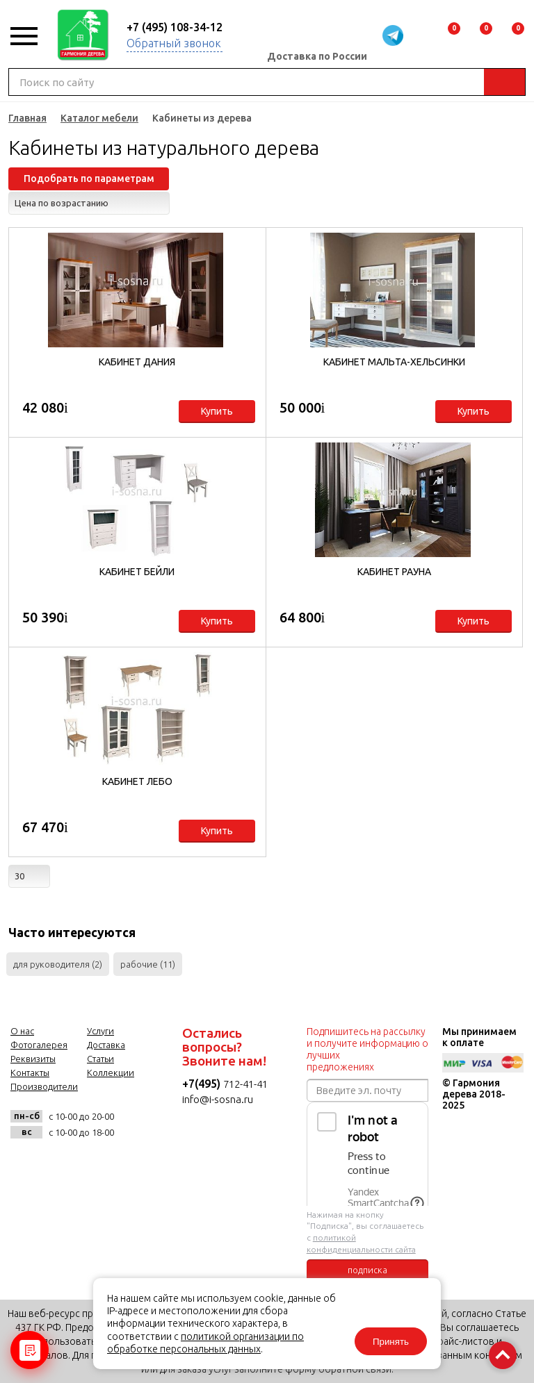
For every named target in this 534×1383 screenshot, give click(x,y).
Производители (44, 1086)
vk (24, 1163)
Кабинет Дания (137, 361)
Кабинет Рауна (394, 571)
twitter (93, 1163)
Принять (391, 1341)
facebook (58, 1163)
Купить (217, 411)
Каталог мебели (99, 118)
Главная (27, 118)
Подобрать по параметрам (89, 178)
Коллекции (110, 1072)
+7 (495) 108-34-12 (174, 27)
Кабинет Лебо (137, 781)
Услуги (100, 1031)
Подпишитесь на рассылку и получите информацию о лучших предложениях (367, 1049)
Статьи (100, 1058)
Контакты (29, 1072)
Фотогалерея (38, 1045)
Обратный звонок (174, 43)
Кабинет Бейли (137, 571)
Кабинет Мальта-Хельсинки (394, 361)
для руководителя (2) (57, 964)
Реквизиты (33, 1058)
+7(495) (202, 1083)
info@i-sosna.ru (217, 1099)
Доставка (106, 1045)
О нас (22, 1031)
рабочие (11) (147, 964)
